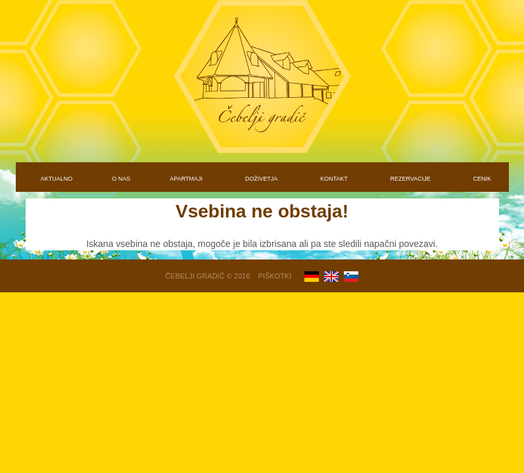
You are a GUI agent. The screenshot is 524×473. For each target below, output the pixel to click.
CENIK (482, 178)
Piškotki (275, 276)
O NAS (121, 178)
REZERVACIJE (411, 178)
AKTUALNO (57, 178)
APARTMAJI (186, 178)
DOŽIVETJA (261, 178)
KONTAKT (334, 178)
